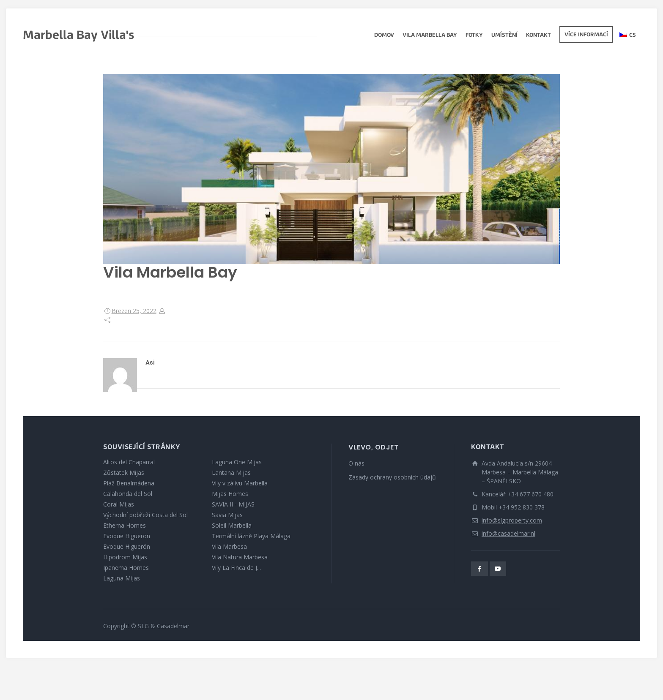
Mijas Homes (230, 494)
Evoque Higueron (126, 536)
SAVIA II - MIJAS (233, 504)
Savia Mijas (227, 515)
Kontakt (538, 35)
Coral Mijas (118, 504)
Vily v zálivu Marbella (240, 483)
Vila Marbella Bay (430, 35)
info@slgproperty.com (512, 520)
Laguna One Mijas (237, 462)
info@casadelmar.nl (508, 533)
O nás (356, 463)
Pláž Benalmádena (128, 483)
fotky (474, 35)
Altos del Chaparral (129, 462)
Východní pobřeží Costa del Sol (145, 515)
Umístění (504, 35)
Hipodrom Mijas (125, 557)
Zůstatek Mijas (123, 472)
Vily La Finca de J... (236, 568)
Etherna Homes (124, 525)
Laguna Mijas (121, 578)
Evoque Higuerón (126, 546)
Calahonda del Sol (127, 494)
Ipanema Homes (126, 568)
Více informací (586, 35)
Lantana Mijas (231, 472)
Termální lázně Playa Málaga (251, 536)
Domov (384, 35)
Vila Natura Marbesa (240, 557)
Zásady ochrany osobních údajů (392, 477)
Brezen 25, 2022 (134, 311)
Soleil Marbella (232, 525)
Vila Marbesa (229, 546)
